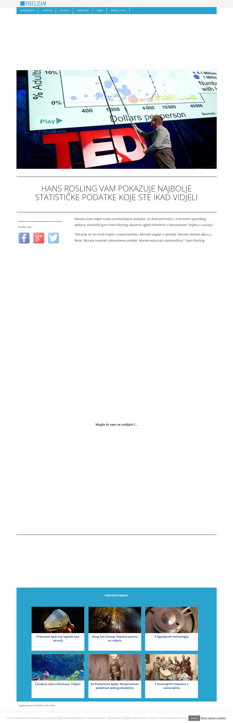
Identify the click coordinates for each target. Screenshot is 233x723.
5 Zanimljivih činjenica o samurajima (171, 686)
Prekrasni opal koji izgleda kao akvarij (58, 638)
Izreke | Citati (118, 10)
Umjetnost (83, 10)
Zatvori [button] (194, 718)
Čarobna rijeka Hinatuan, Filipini (58, 684)
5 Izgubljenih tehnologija (171, 637)
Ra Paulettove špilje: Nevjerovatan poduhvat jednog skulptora (115, 686)
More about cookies (213, 718)
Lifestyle (47, 10)
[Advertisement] (117, 42)
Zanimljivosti (27, 10)
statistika (39, 705)
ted (46, 705)
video (52, 705)
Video (100, 10)
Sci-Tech (64, 10)
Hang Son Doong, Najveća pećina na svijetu (115, 638)
